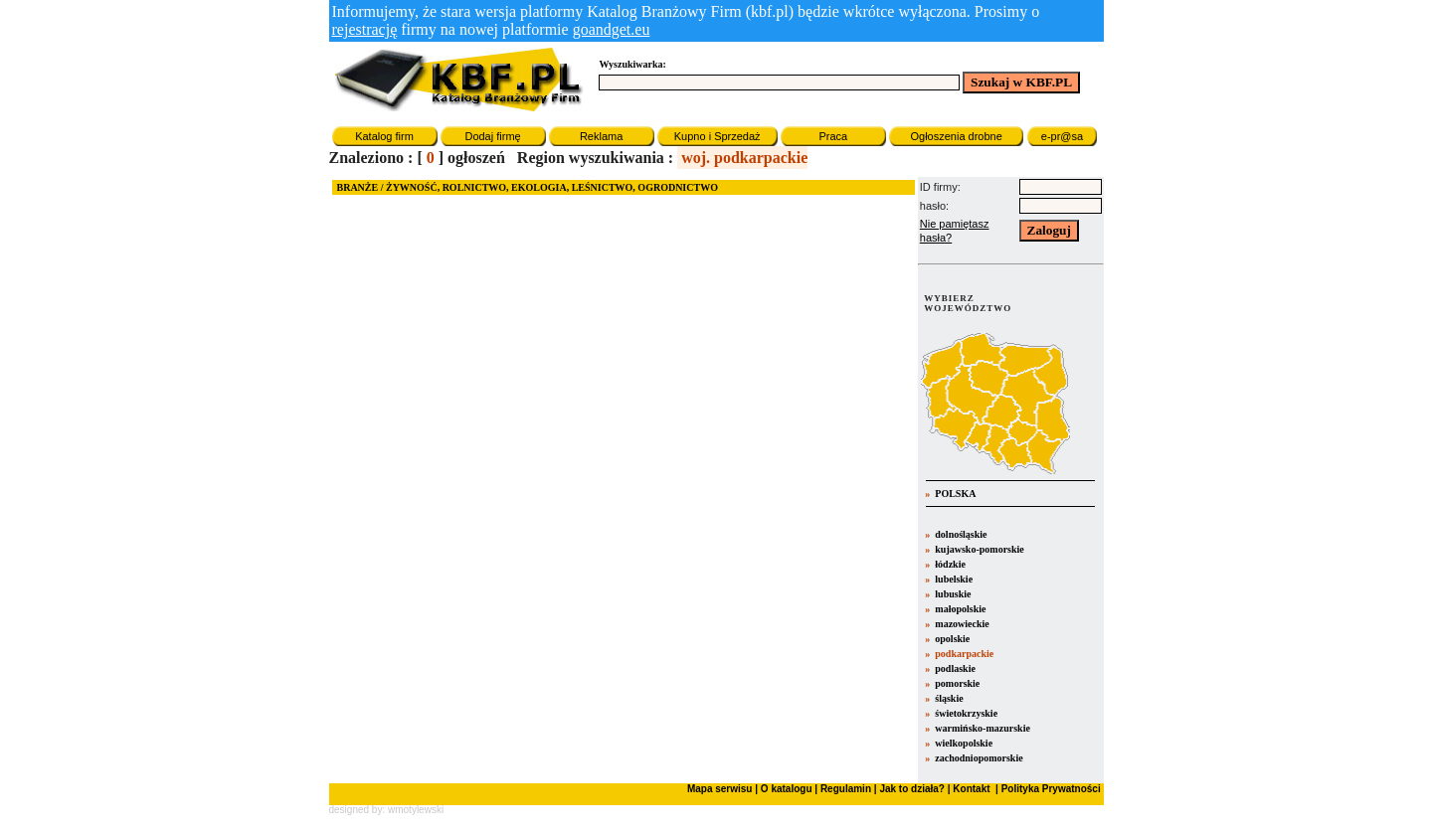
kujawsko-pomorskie (979, 549)
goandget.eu (611, 29)
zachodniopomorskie (978, 757)
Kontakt (970, 788)
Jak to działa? (912, 788)
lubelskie (954, 579)
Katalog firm (384, 136)
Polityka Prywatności (1049, 788)
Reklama (601, 136)
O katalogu (786, 788)
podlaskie (955, 668)
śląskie (949, 698)
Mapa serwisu (720, 788)
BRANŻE (358, 187)
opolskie (952, 638)
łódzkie (950, 564)
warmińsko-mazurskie (982, 728)
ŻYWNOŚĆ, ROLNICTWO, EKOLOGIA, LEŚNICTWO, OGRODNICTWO (552, 187)
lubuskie (953, 593)
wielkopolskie (963, 743)
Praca (832, 136)
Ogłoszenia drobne (955, 136)
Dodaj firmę (492, 136)
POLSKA (955, 493)
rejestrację (365, 29)
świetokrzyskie (966, 713)
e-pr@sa (1062, 136)
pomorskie (957, 683)
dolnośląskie (960, 534)
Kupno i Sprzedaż (717, 136)
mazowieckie (961, 623)
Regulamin (845, 788)
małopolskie (960, 608)
